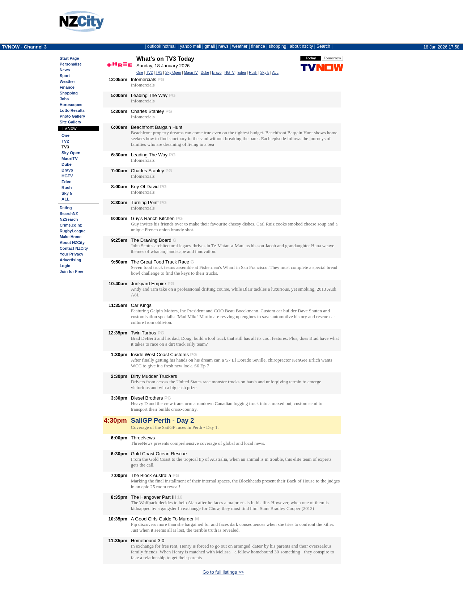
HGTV (67, 176)
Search (323, 46)
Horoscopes (71, 104)
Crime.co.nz (71, 225)
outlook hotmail (162, 46)
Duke (66, 164)
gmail (209, 46)
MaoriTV (69, 158)
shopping (277, 46)
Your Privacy (71, 254)
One (65, 135)
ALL (65, 199)
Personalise (71, 64)
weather (240, 46)
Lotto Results (72, 110)
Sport (65, 75)
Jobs (64, 99)
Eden (66, 182)
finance (258, 46)
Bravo (67, 170)
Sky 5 (66, 193)
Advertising (70, 260)
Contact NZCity (74, 248)
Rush (66, 187)
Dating (66, 208)
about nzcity (301, 46)
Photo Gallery (72, 116)
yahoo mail (190, 46)
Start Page (69, 58)
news (223, 46)
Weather (67, 81)
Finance (67, 87)
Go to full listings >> (223, 572)
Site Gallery (70, 122)
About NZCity (72, 242)
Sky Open (70, 153)
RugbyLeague (72, 231)
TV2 (65, 141)
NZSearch (69, 219)
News (65, 70)
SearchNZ (69, 213)
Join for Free (71, 271)
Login (65, 265)
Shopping (69, 93)
